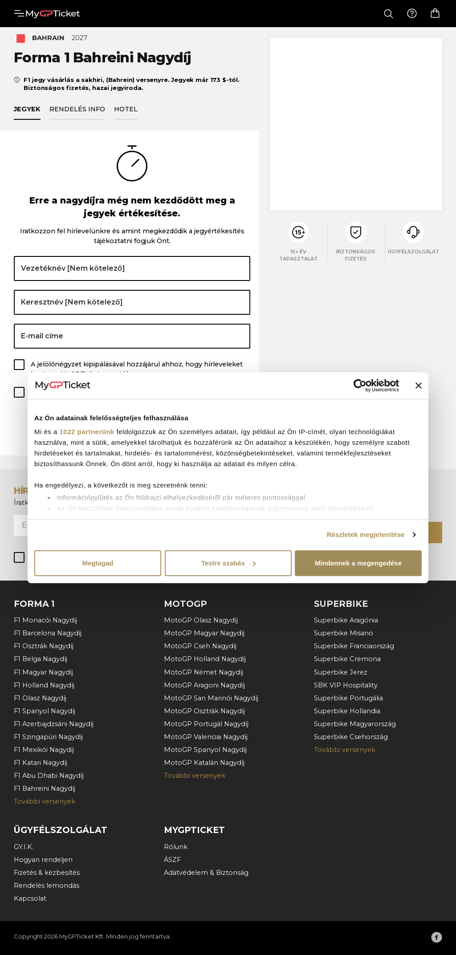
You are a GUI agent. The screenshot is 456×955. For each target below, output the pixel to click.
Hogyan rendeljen (43, 860)
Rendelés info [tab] (77, 114)
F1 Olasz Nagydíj (40, 698)
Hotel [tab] (126, 114)
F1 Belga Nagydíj (40, 659)
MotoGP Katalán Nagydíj (204, 763)
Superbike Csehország (351, 737)
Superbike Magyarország (355, 724)
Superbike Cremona (347, 659)
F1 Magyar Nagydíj (43, 672)
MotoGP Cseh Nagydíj (200, 646)
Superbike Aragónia (346, 620)
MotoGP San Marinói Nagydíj (211, 698)
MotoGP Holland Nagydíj (205, 659)
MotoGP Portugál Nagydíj (206, 724)
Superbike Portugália (348, 698)
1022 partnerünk (87, 431)
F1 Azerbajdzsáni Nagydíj (54, 724)
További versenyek (44, 801)
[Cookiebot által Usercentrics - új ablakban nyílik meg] (360, 385)
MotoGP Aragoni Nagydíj (204, 685)
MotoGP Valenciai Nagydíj (206, 737)
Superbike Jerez (340, 672)
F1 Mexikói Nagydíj (44, 750)
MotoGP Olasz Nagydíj (201, 620)
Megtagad (97, 563)
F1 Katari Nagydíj (40, 763)
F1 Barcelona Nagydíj (47, 633)
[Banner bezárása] (418, 385)
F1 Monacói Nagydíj (45, 620)
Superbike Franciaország (354, 646)
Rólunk (175, 847)
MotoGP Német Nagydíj (203, 672)
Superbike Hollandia (347, 711)
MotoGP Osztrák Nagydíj (204, 711)
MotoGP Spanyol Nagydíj (205, 750)
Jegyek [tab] (27, 114)
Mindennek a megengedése (358, 563)
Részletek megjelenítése (366, 534)
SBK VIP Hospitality (346, 685)
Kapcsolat (30, 898)
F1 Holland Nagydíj (44, 685)
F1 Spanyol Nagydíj (44, 711)
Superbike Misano (343, 633)
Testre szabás (228, 563)
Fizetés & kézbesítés (47, 873)
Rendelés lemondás (46, 886)
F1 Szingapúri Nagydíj (48, 737)
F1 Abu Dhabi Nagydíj (49, 776)
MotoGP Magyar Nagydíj (204, 633)
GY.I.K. (23, 847)
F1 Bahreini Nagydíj (44, 788)
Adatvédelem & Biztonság (206, 873)
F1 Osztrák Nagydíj (43, 646)
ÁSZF (172, 860)
